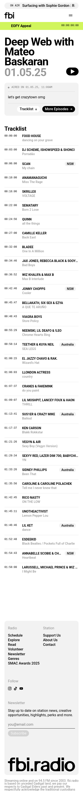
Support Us (52, 635)
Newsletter (16, 654)
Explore (14, 640)
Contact (49, 644)
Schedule (15, 635)
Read (12, 644)
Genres (13, 658)
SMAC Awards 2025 (24, 663)
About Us (50, 640)
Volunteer (15, 649)
